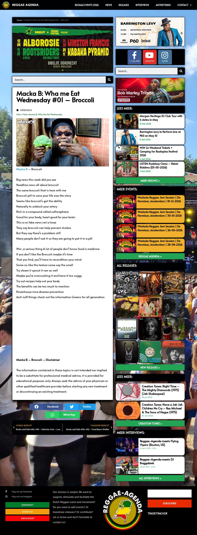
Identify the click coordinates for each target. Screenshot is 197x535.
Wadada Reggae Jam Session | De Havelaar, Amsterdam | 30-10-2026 (160, 215)
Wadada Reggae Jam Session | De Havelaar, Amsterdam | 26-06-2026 (160, 230)
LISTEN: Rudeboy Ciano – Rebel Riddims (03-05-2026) (160, 165)
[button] (46, 407)
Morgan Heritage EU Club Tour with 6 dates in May (159, 118)
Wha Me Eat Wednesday (50, 114)
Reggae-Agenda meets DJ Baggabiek (157, 461)
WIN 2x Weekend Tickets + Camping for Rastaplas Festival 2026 (160, 151)
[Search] (109, 79)
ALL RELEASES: (127, 265)
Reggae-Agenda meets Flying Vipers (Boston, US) (159, 443)
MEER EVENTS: (127, 189)
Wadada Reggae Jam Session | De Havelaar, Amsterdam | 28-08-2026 (160, 244)
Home (20, 20)
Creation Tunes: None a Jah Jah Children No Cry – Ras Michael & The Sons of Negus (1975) (162, 408)
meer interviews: (130, 432)
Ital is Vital (21, 114)
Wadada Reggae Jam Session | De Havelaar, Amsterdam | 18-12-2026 (160, 201)
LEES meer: (124, 376)
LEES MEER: (124, 108)
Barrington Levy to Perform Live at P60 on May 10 (161, 134)
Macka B (32, 114)
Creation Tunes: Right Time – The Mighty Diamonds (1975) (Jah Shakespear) (160, 390)
